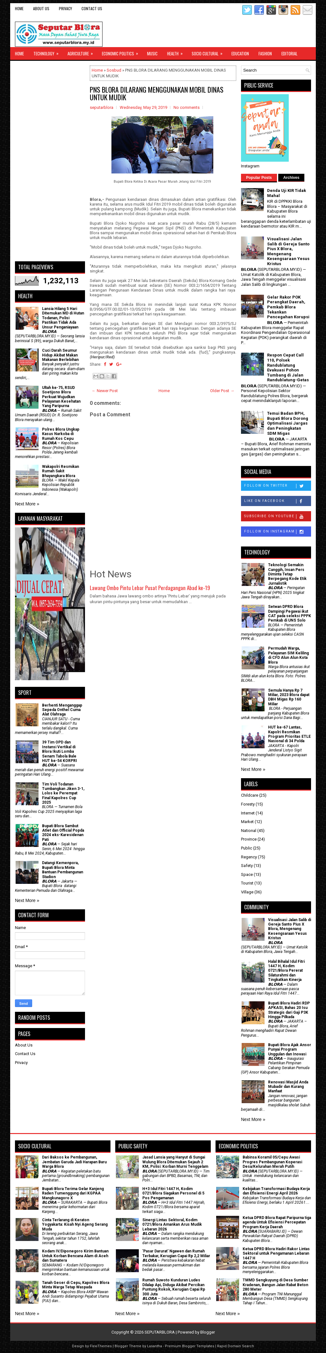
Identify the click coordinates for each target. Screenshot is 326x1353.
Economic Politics (122, 52)
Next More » (27, 503)
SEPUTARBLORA (160, 1332)
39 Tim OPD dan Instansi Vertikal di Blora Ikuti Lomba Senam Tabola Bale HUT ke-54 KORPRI (59, 751)
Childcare (249, 795)
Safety (247, 865)
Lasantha (154, 1346)
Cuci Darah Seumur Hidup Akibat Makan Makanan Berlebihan (60, 355)
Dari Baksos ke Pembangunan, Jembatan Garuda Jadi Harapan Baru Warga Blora (74, 1162)
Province (249, 839)
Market (247, 821)
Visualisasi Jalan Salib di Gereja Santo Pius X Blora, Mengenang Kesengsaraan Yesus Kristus (288, 251)
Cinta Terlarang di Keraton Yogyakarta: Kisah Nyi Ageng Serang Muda (75, 1224)
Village (247, 892)
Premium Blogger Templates (189, 1346)
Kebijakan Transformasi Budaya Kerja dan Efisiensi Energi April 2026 (276, 1191)
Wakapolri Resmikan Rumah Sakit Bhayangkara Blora (60, 471)
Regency (249, 857)
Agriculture (82, 52)
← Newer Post (105, 390)
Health (177, 52)
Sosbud (114, 70)
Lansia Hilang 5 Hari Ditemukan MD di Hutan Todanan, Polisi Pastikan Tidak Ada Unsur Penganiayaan (63, 318)
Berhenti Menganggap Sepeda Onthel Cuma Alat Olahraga (62, 710)
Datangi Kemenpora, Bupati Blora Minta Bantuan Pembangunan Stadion (62, 870)
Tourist (247, 883)
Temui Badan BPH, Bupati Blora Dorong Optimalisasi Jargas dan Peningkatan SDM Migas (287, 423)
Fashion (265, 53)
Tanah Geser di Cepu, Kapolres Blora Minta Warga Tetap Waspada (75, 1284)
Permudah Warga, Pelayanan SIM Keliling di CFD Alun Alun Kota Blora (288, 655)
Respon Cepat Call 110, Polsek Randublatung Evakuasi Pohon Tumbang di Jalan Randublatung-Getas (288, 367)
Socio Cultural (209, 52)
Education (240, 53)
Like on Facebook (277, 501)
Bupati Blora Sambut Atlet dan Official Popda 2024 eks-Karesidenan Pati (63, 833)
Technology (48, 52)
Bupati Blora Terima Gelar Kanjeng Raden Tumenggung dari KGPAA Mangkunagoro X (73, 1193)
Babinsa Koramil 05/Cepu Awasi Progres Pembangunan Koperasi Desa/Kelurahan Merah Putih (272, 1162)
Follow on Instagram (277, 532)
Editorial (289, 53)
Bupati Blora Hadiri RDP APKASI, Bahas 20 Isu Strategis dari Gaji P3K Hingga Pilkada (289, 1010)
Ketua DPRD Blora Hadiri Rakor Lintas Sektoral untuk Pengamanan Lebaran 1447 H (276, 1253)
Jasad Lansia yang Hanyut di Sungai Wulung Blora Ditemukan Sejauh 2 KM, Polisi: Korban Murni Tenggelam (175, 1162)
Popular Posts (259, 177)
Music (152, 53)
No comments (187, 107)
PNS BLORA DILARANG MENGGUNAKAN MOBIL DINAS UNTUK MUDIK (156, 93)
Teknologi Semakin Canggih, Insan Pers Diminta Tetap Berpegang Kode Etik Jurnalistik (287, 574)
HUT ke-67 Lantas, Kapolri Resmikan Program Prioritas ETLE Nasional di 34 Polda (289, 734)
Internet (248, 813)
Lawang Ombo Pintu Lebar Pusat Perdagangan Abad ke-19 (150, 588)
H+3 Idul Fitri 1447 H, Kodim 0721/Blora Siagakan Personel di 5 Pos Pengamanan (173, 1193)
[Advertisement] (50, 161)
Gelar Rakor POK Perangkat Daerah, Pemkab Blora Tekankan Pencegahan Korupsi (288, 307)
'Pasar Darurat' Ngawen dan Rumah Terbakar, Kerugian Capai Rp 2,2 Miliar (176, 1253)
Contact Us (92, 8)
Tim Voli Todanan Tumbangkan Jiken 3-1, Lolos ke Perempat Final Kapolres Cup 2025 (63, 793)
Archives (291, 177)
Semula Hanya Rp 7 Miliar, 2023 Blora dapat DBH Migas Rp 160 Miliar (288, 697)
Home (19, 8)
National (248, 830)
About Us (41, 8)
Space (247, 874)
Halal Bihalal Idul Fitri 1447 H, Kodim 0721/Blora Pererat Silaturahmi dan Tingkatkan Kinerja (286, 970)
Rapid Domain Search (235, 1346)
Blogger (207, 1332)
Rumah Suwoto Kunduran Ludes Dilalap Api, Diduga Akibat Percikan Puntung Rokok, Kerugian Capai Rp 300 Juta (173, 1287)
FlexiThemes (101, 1346)
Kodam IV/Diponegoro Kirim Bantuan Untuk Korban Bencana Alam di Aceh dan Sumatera (75, 1256)
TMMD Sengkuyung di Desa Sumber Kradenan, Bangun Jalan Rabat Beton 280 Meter (275, 1285)
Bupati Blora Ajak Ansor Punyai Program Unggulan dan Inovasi (289, 1049)
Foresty (248, 804)
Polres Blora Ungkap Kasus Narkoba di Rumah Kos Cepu (60, 434)
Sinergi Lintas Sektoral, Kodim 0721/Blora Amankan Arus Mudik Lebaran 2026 (172, 1224)
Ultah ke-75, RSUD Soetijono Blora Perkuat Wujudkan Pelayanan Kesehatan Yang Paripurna (61, 396)
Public (246, 848)
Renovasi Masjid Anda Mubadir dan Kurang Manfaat (288, 1087)
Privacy (65, 8)
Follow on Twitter (277, 486)
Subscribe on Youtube (277, 516)
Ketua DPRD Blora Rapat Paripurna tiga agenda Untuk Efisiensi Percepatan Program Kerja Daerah (277, 1222)
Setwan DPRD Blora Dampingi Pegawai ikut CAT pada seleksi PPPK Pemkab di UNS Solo (289, 613)
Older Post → (222, 390)
